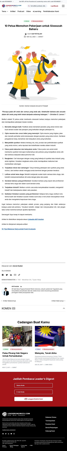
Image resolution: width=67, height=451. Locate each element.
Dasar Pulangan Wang (14, 446)
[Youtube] (11, 433)
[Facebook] (3, 433)
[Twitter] (5, 433)
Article (26, 21)
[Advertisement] (33, 244)
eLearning (37, 11)
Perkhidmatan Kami (51, 11)
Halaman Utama (50, 417)
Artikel (12, 11)
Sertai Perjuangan (51, 427)
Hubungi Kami (50, 431)
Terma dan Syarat (24, 446)
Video (28, 11)
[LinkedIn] (8, 433)
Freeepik (45, 106)
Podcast (21, 11)
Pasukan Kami (50, 424)
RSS (31, 445)
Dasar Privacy (4, 446)
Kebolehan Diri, (27, 280)
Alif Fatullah (37, 34)
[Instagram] (14, 433)
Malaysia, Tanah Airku (46, 353)
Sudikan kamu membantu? (9, 430)
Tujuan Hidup (36, 280)
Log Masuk (54, 6)
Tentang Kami (50, 421)
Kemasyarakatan (37, 21)
